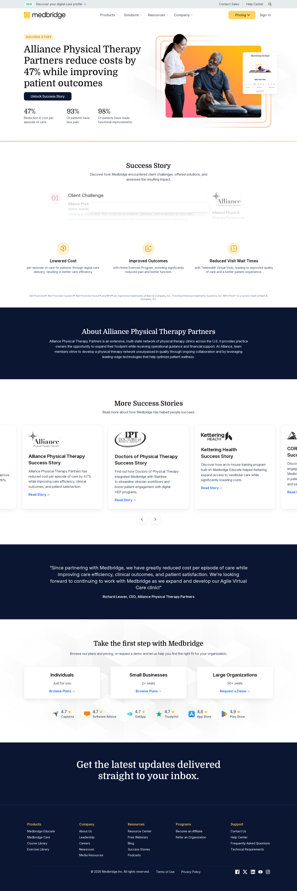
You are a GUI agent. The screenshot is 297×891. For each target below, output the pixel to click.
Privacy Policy (191, 872)
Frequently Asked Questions (250, 843)
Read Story (39, 494)
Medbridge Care (38, 837)
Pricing (243, 14)
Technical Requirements (247, 849)
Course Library (37, 843)
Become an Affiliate (189, 831)
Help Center (254, 4)
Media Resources (91, 855)
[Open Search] (270, 4)
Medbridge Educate (41, 831)
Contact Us (238, 831)
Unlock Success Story (48, 96)
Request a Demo (235, 691)
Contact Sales (229, 4)
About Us (85, 831)
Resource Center (140, 831)
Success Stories (139, 849)
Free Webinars (138, 837)
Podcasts (134, 855)
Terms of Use (165, 872)
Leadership (87, 837)
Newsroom (86, 849)
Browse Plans (62, 691)
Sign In (265, 15)
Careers (84, 843)
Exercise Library (38, 849)
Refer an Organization (191, 837)
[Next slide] (155, 519)
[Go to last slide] (142, 519)
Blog (131, 843)
